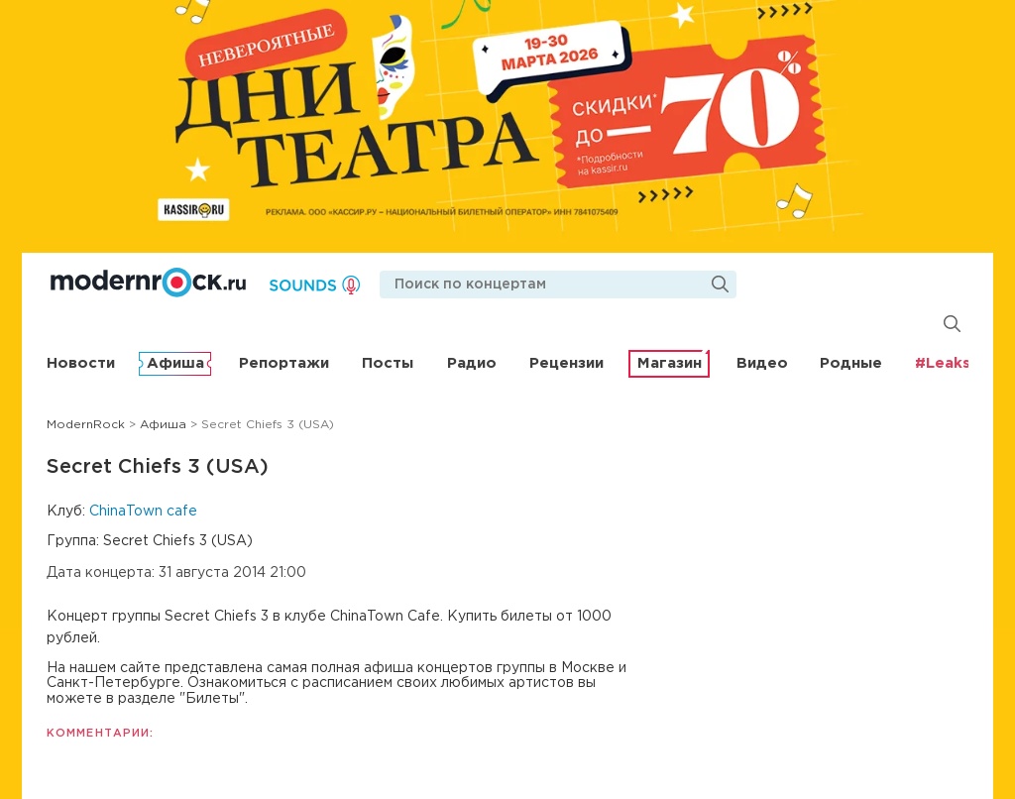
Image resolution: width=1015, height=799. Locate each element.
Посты (387, 363)
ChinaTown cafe (143, 511)
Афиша (175, 363)
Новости (81, 363)
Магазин (669, 363)
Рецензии (566, 363)
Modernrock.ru (148, 282)
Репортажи (284, 363)
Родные (851, 363)
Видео (762, 363)
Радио (472, 363)
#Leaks (942, 363)
